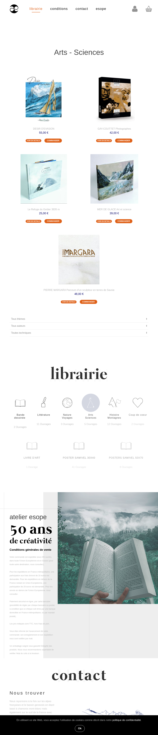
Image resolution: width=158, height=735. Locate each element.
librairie (35, 9)
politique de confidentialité (126, 720)
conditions (59, 9)
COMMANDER (53, 140)
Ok (80, 728)
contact (82, 9)
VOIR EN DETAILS (33, 141)
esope (101, 9)
